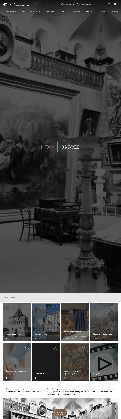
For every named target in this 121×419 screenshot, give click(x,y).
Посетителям (10, 12)
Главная (5, 297)
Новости (89, 12)
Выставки (77, 12)
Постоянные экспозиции (30, 12)
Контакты (114, 12)
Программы (49, 12)
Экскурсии (64, 12)
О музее (102, 12)
